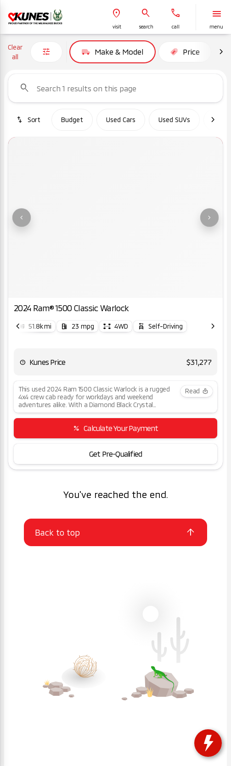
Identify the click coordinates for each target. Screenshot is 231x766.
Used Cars (120, 119)
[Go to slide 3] (114, 286)
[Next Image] (221, 51)
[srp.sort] (28, 119)
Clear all (15, 52)
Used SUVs (174, 119)
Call (176, 26)
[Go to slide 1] (86, 286)
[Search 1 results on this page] (115, 88)
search (146, 26)
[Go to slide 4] (128, 286)
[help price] (22, 362)
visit (117, 26)
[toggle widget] (208, 743)
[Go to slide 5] (141, 286)
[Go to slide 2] (100, 286)
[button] (116, 17)
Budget (72, 119)
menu (216, 26)
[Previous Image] (21, 217)
